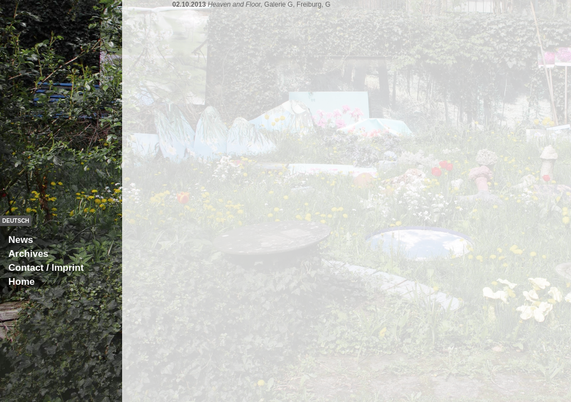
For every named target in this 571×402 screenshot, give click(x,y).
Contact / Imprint (46, 267)
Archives (28, 253)
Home (21, 281)
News (20, 239)
